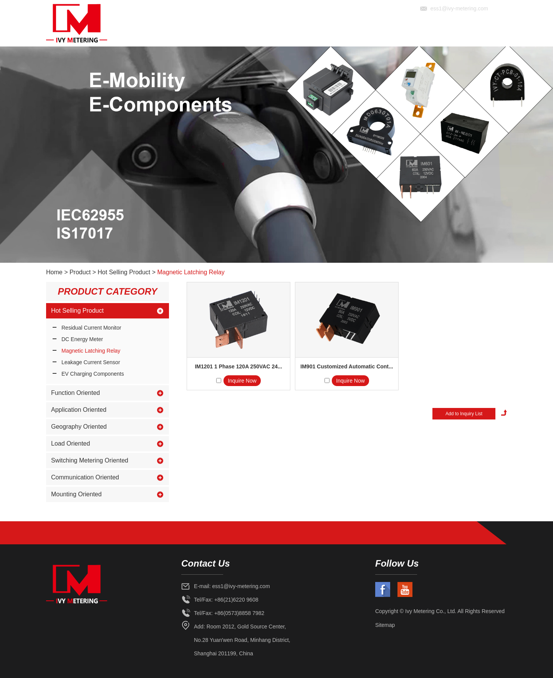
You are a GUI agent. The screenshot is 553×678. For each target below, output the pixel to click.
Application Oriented (78, 409)
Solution (391, 32)
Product (352, 32)
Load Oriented (70, 443)
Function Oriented (75, 393)
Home (280, 32)
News (423, 32)
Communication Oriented (85, 477)
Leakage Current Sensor (90, 362)
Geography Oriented (79, 426)
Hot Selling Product (124, 272)
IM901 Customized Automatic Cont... (346, 366)
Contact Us (487, 32)
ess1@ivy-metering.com (459, 8)
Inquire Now (242, 381)
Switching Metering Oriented (89, 460)
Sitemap (385, 625)
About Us (313, 32)
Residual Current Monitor (91, 328)
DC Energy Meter (82, 339)
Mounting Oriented (76, 494)
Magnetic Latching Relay (191, 272)
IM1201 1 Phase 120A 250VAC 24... (238, 366)
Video (450, 32)
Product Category (107, 291)
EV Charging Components (92, 374)
